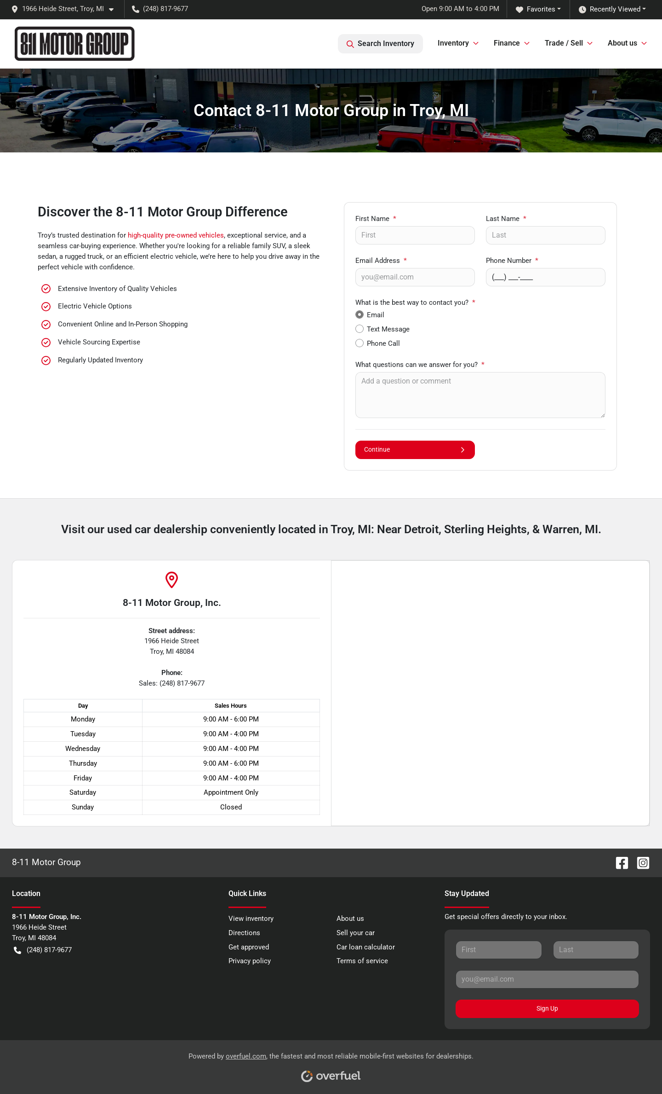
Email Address (381, 260)
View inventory (251, 918)
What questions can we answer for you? (420, 365)
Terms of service (362, 961)
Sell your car (356, 933)
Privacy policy (249, 961)
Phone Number (512, 260)
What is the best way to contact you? (415, 302)
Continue (415, 449)
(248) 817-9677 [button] (160, 9)
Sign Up (547, 1008)
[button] (66, 9)
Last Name (506, 219)
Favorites (535, 9)
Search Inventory (380, 43)
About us (350, 918)
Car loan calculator (366, 947)
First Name (375, 219)
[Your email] (415, 277)
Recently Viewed (609, 9)
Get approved (248, 947)
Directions (244, 933)
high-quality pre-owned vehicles (176, 235)
